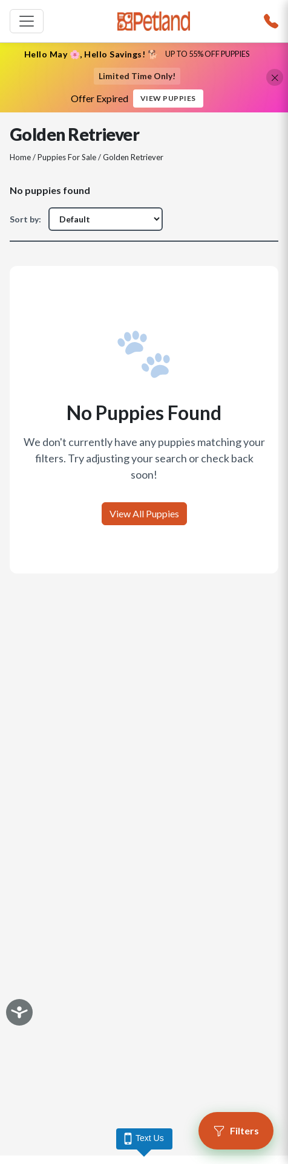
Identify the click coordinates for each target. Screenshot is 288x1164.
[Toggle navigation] (27, 21)
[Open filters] (235, 1130)
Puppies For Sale (67, 157)
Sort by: (25, 219)
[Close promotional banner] (274, 77)
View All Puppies (144, 513)
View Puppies (168, 98)
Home (20, 157)
